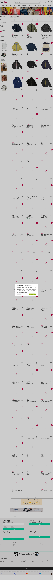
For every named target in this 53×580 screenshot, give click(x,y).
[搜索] (39, 2)
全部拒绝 (19, 294)
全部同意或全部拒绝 (32, 294)
